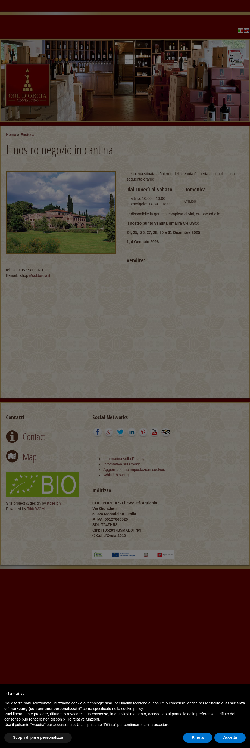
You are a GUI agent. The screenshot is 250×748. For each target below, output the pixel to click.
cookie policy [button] (132, 708)
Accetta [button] (230, 737)
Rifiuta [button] (198, 737)
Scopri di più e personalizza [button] (38, 737)
